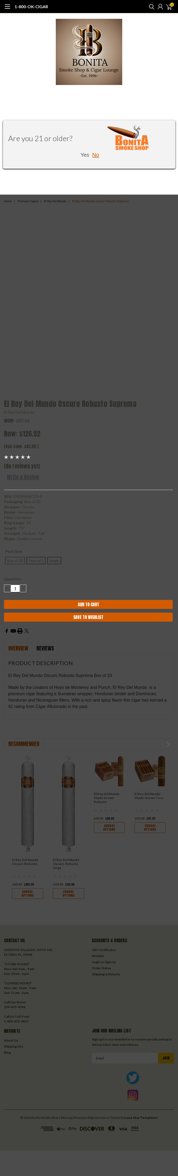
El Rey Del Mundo (19, 412)
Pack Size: (14, 551)
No (95, 155)
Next (168, 744)
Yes (84, 155)
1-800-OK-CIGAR (31, 6)
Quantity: (12, 579)
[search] (150, 6)
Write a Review (23, 477)
